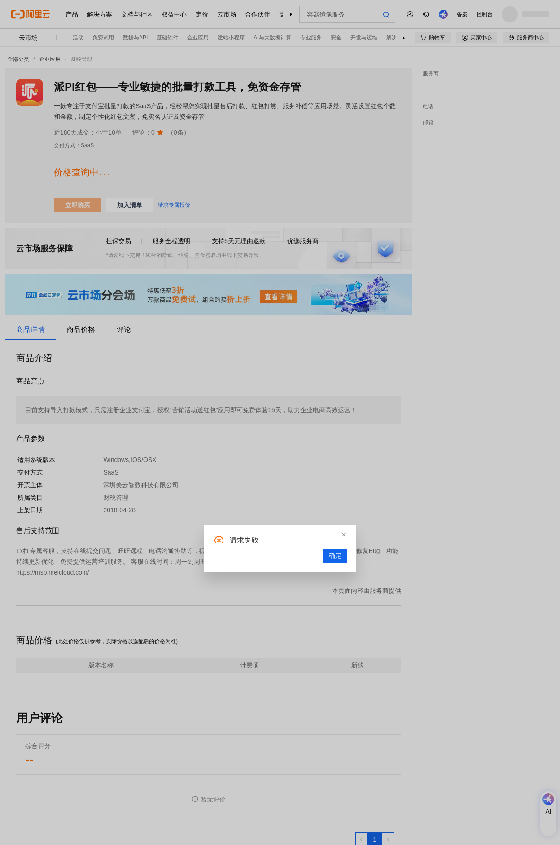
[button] (343, 534)
